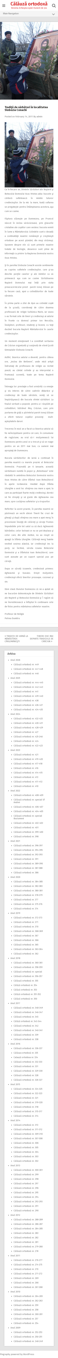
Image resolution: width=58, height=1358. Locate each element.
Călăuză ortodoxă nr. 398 (26, 836)
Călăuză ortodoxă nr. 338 (26, 1039)
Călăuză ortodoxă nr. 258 (26, 1309)
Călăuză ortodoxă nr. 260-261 (28, 1314)
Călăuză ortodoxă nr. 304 (26, 1152)
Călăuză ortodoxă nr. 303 (26, 1156)
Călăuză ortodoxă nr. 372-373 (28, 917)
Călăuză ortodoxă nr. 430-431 (28, 723)
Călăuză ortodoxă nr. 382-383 (28, 886)
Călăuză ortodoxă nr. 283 (26, 1233)
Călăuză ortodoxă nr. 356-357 (28, 976)
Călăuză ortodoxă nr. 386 (26, 872)
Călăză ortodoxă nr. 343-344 (27, 1021)
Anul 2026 (15, 660)
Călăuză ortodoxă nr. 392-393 (28, 854)
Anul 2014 (15, 1120)
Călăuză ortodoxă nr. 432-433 (28, 718)
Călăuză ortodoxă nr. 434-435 (28, 709)
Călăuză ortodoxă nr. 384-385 (28, 881)
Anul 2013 (15, 1165)
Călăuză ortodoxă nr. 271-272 (28, 1273)
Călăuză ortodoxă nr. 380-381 (28, 890)
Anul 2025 (15, 678)
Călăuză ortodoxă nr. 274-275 (28, 1264)
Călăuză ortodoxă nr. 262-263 (28, 1300)
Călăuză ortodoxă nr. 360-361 (28, 962)
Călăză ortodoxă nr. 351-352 (27, 994)
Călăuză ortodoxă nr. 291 (26, 1206)
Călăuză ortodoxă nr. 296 (26, 1188)
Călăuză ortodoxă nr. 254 (26, 1323)
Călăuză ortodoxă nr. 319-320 (28, 1102)
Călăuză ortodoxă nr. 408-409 (28, 795)
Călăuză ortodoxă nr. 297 (26, 1183)
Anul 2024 (15, 714)
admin (39, 116)
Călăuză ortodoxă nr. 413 (26, 777)
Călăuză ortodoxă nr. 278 (26, 1251)
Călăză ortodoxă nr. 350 (25, 998)
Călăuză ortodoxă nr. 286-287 (28, 1224)
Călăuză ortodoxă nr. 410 (26, 786)
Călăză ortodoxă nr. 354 (25, 985)
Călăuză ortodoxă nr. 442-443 (28, 687)
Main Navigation (29, 14)
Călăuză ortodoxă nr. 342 (26, 1026)
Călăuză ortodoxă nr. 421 (26, 754)
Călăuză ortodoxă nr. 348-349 (28, 1007)
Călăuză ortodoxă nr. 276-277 (28, 1260)
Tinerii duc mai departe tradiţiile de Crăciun (41, 639)
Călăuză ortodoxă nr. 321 (26, 1098)
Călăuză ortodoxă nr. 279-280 (28, 1246)
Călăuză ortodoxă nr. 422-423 (28, 745)
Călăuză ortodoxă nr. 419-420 (28, 759)
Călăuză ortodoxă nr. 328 (26, 1075)
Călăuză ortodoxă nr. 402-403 (28, 823)
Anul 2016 (15, 1044)
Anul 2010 (15, 1291)
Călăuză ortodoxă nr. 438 (26, 700)
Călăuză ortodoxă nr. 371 (26, 922)
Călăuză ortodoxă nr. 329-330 (28, 1071)
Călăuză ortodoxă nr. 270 (26, 1269)
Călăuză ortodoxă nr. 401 (26, 827)
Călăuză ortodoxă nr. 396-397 (28, 845)
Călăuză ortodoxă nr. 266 (26, 1282)
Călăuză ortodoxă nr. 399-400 (28, 832)
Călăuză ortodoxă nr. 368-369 (28, 931)
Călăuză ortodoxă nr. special (28, 971)
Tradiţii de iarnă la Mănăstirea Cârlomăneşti (16, 639)
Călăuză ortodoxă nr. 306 (26, 1143)
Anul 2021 (15, 841)
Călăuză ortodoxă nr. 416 (26, 768)
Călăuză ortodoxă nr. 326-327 (28, 1080)
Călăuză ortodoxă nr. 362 (26, 953)
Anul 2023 (15, 750)
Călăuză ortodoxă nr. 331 (26, 1066)
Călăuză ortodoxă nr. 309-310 (28, 1134)
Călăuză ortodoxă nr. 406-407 (28, 807)
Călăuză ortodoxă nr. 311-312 (28, 1129)
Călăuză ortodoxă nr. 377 (26, 899)
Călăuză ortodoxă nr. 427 (26, 732)
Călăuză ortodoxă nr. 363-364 (28, 949)
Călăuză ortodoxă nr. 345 (26, 1017)
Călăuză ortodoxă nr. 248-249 (28, 1341)
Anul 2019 (15, 913)
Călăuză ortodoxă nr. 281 (26, 1242)
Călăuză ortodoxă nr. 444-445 (28, 682)
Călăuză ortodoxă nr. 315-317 (28, 1111)
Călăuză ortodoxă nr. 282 (26, 1237)
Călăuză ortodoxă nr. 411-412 (28, 781)
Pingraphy (5, 1354)
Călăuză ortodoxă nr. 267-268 (28, 1287)
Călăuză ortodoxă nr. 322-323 (28, 1093)
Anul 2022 (15, 790)
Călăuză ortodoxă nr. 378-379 (28, 895)
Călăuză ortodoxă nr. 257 (26, 1318)
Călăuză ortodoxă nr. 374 (26, 908)
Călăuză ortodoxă (29, 4)
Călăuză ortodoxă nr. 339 (26, 1035)
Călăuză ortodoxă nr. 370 (26, 926)
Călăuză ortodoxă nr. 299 (26, 1174)
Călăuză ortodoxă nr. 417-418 (28, 763)
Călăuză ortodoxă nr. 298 (26, 1179)
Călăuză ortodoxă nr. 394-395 (28, 850)
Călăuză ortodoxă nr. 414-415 (28, 772)
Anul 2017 (15, 1003)
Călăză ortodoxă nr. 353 (25, 989)
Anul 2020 (15, 877)
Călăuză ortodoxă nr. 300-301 (28, 1170)
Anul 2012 (15, 1215)
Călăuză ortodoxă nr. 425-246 (28, 736)
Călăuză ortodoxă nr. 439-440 (28, 696)
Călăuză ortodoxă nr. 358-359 (28, 967)
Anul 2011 (15, 1255)
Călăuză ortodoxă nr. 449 (26, 664)
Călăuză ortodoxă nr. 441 (26, 691)
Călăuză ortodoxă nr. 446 (26, 673)
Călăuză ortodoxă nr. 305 (26, 1147)
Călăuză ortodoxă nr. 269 (26, 1278)
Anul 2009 (15, 1327)
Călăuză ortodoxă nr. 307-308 (28, 1138)
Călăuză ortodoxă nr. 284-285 (28, 1228)
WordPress (28, 1354)
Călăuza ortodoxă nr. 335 (26, 1053)
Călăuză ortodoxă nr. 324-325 (28, 1089)
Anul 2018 (15, 958)
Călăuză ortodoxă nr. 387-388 (28, 868)
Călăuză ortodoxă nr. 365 (26, 944)
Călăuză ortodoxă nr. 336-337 (28, 1048)
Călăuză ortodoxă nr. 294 (26, 1197)
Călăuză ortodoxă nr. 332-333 (28, 1062)
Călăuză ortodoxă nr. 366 (26, 940)
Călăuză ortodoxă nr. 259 (26, 1305)
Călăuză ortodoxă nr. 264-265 (28, 1296)
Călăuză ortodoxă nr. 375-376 (28, 904)
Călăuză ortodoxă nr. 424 (26, 741)
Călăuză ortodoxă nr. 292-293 (28, 1201)
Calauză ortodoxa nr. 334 (26, 1057)
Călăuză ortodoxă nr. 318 (26, 1107)
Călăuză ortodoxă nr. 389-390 (28, 863)
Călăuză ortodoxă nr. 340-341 (28, 1030)
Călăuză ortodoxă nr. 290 (26, 1210)
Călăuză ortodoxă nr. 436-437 (28, 705)
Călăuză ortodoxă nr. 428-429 (28, 727)
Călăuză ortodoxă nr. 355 (26, 980)
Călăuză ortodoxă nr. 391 (26, 859)
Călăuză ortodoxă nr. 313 (26, 1125)
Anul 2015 (15, 1084)
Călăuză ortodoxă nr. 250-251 (28, 1336)
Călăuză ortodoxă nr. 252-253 (28, 1332)
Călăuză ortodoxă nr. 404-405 (28, 811)
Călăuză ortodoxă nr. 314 (26, 1116)
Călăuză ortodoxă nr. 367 (26, 935)
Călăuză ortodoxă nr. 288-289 (28, 1219)
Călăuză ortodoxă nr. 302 (26, 1161)
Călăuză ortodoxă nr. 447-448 (28, 669)
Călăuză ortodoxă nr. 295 (26, 1192)
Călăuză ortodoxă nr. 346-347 (28, 1012)
